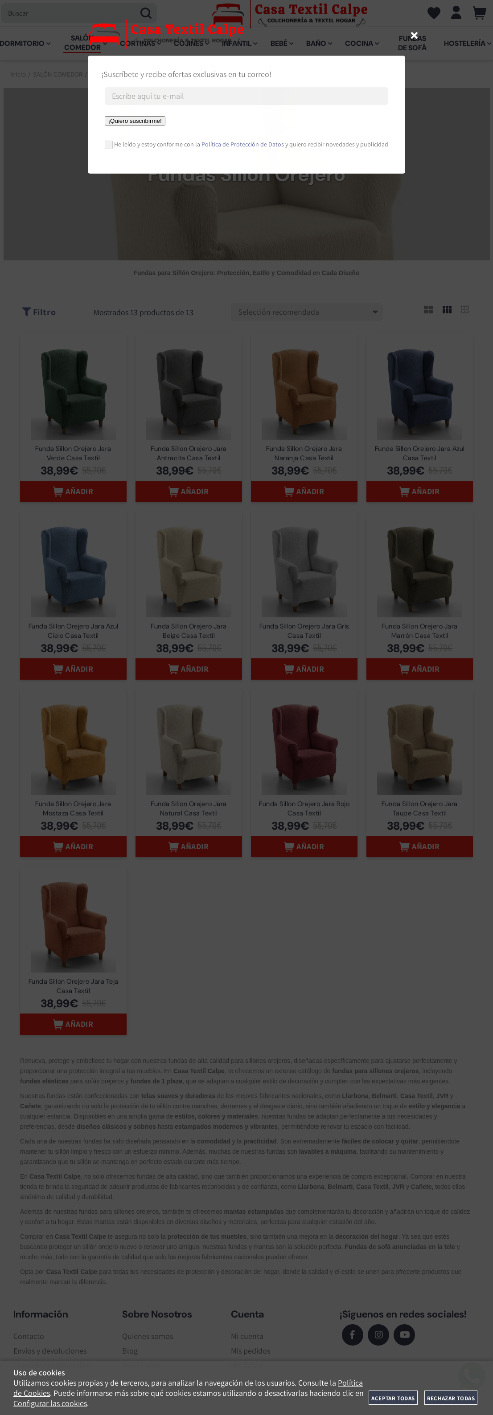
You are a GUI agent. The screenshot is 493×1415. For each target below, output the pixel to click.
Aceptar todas (393, 1398)
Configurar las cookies (50, 1403)
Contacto (28, 1339)
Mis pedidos (250, 1354)
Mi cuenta (247, 1339)
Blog (130, 1354)
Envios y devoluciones (49, 1354)
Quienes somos (147, 1339)
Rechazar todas (451, 1398)
